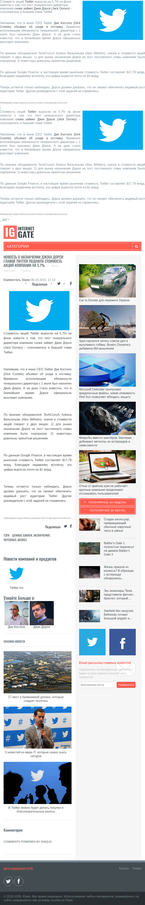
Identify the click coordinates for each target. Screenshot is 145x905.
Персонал (10, 540)
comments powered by (28, 841)
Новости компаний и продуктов (30, 558)
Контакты (124, 868)
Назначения (42, 535)
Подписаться (126, 684)
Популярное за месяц (107, 510)
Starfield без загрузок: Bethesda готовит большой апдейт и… (119, 614)
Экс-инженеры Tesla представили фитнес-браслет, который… (119, 594)
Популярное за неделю (107, 502)
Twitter (29, 1)
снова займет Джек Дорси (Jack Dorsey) (42, 8)
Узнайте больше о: (19, 597)
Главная (26, 270)
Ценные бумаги (22, 535)
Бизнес (22, 540)
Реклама (137, 868)
